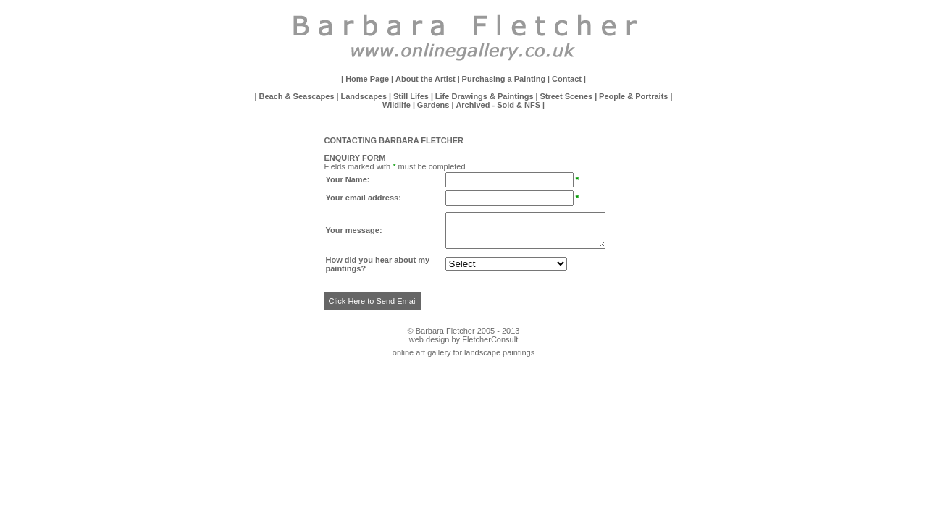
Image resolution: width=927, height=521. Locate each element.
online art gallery (422, 352)
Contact (567, 79)
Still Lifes (411, 96)
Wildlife (396, 105)
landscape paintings (499, 352)
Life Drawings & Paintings (484, 96)
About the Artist (425, 79)
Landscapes (364, 96)
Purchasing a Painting (504, 79)
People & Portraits (633, 96)
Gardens (433, 105)
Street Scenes (566, 96)
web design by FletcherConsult (463, 339)
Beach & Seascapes (298, 96)
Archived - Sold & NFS (498, 105)
